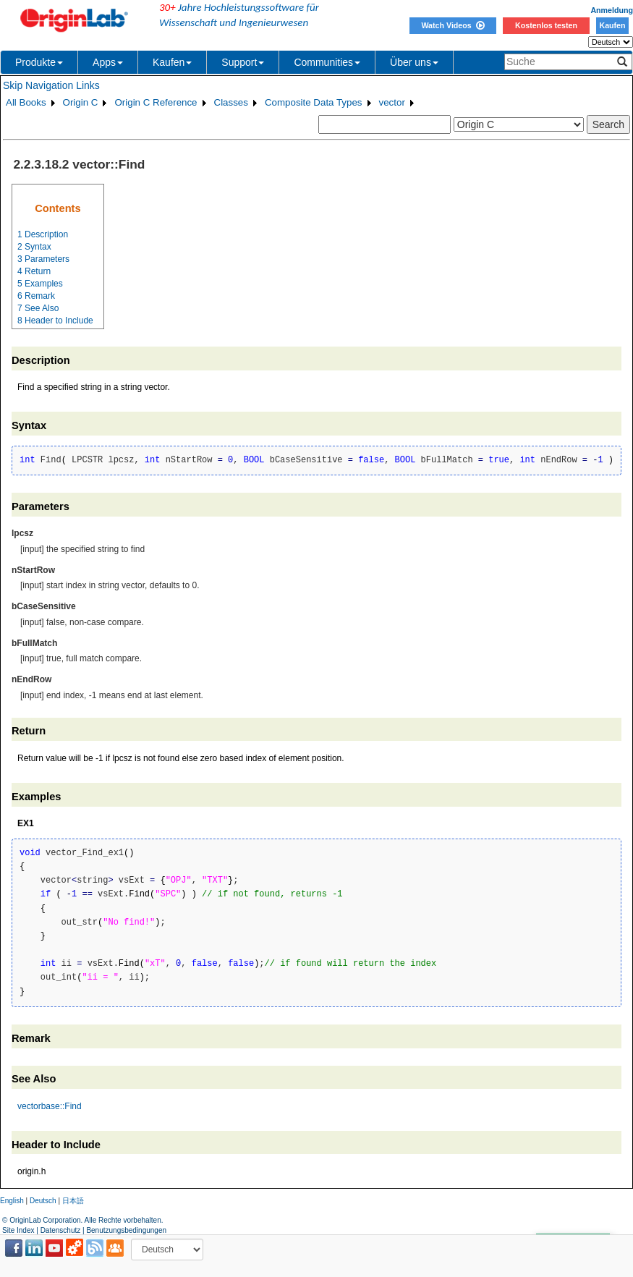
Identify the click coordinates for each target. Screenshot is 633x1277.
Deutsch (43, 1201)
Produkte (39, 62)
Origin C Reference (155, 102)
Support (242, 62)
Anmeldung (611, 10)
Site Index (18, 1230)
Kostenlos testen (546, 25)
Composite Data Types (313, 102)
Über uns (414, 62)
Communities (327, 62)
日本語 (73, 1201)
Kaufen (612, 25)
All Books (26, 102)
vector (392, 102)
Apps (108, 62)
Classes (231, 102)
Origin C (80, 102)
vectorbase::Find (49, 1106)
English (12, 1201)
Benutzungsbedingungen (126, 1230)
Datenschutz (61, 1230)
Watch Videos (452, 25)
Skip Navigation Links (51, 85)
